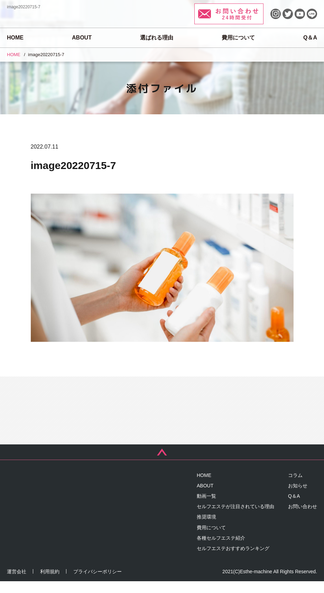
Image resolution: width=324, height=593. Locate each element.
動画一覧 (206, 508)
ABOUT (82, 38)
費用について (238, 38)
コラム (295, 487)
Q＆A (310, 38)
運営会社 (16, 583)
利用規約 (49, 583)
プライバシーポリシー (97, 583)
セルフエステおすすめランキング (233, 560)
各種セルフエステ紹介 (221, 549)
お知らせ (297, 497)
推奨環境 (206, 529)
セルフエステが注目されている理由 (235, 518)
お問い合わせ (302, 518)
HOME (15, 38)
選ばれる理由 (156, 38)
